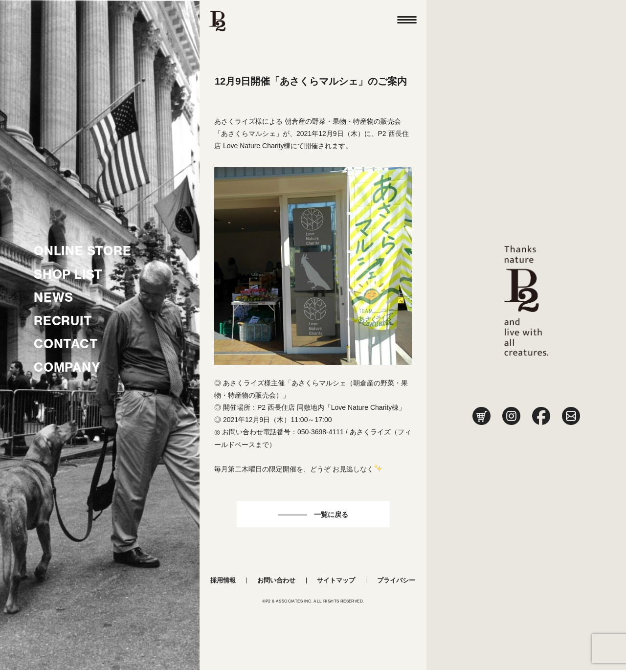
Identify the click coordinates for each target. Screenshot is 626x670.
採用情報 (223, 580)
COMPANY (67, 367)
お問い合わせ (276, 580)
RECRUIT (63, 321)
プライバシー (396, 580)
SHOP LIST (68, 274)
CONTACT (66, 344)
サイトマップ (336, 580)
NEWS (53, 297)
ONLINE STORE (83, 251)
